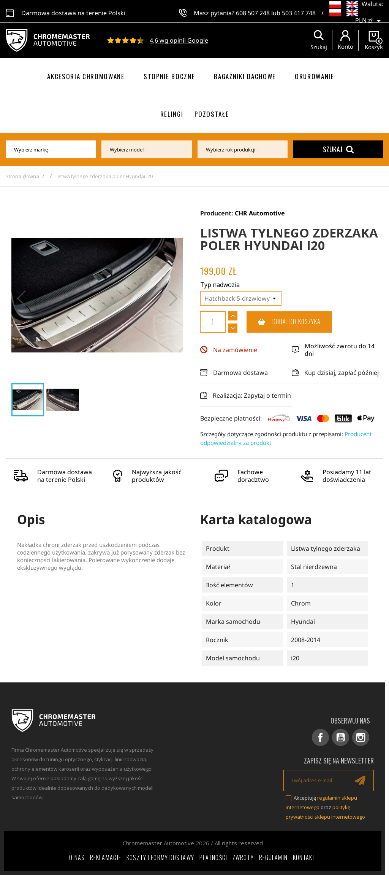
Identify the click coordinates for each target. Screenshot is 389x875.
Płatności (213, 857)
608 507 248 (253, 11)
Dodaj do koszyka (284, 322)
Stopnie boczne (169, 76)
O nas (77, 857)
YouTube (340, 737)
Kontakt (304, 857)
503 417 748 (299, 11)
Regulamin (273, 857)
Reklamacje (105, 857)
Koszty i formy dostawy (160, 857)
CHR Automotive (260, 213)
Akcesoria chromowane (86, 76)
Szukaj (338, 149)
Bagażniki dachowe (245, 76)
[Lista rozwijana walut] (369, 15)
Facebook (320, 737)
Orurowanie (314, 76)
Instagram (360, 737)
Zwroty (243, 857)
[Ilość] (213, 322)
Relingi (171, 114)
